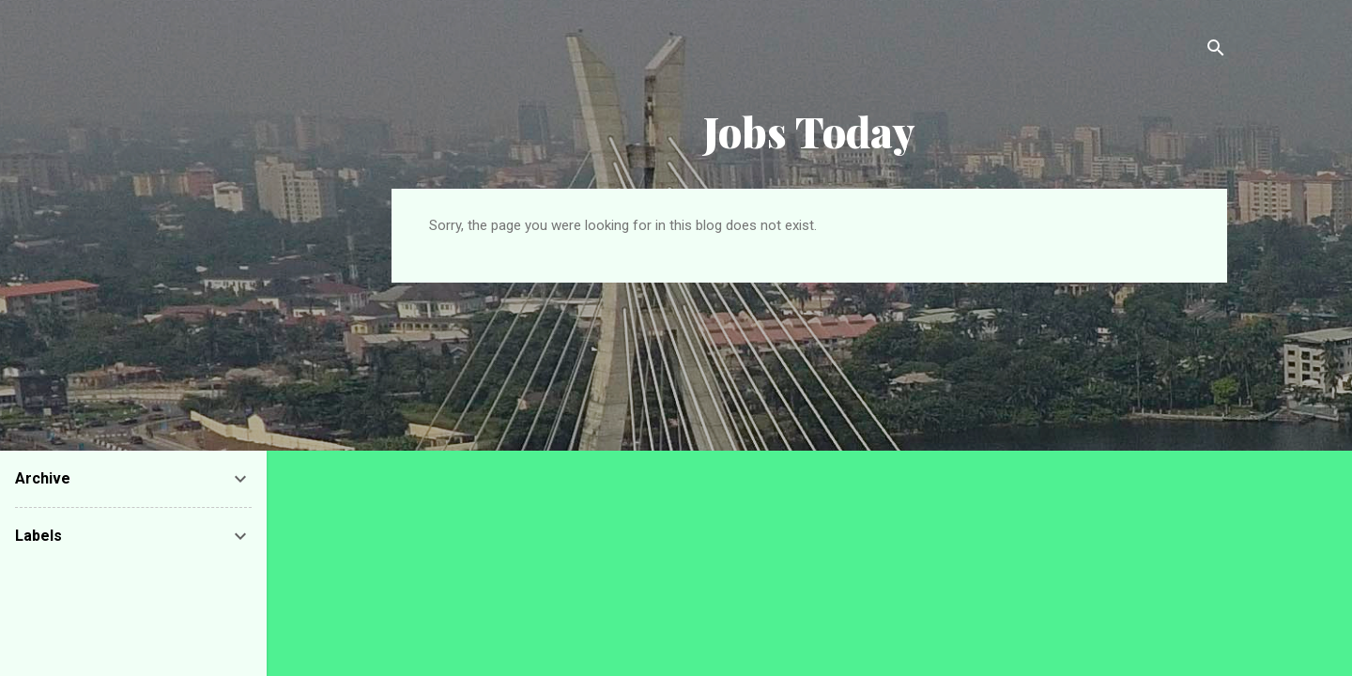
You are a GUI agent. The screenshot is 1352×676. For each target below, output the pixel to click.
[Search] (1216, 51)
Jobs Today (809, 131)
